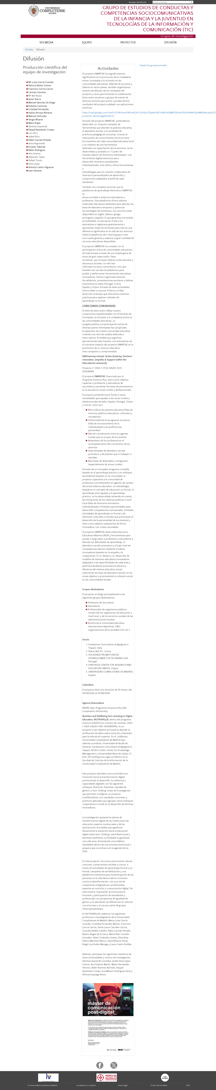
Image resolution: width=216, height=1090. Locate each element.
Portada (29, 49)
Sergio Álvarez (35, 119)
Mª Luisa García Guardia (40, 82)
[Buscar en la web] (191, 2)
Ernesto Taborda (36, 147)
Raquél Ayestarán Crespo (41, 129)
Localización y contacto (86, 1085)
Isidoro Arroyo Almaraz (40, 112)
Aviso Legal (122, 1085)
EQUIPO (87, 42)
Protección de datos (159, 1085)
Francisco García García (40, 89)
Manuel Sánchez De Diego (41, 102)
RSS (188, 1085)
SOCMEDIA (46, 42)
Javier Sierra (34, 99)
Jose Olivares (35, 170)
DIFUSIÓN (170, 42)
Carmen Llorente (37, 92)
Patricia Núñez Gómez (39, 85)
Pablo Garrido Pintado (39, 140)
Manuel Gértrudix (37, 116)
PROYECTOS (128, 42)
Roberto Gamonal (37, 106)
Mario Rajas (34, 123)
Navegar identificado (137, 2)
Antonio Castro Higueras (41, 167)
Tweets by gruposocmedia (153, 65)
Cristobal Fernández (38, 109)
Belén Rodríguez (36, 150)
